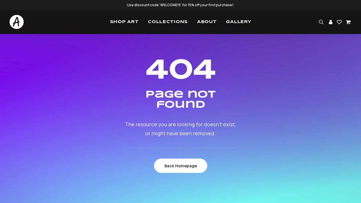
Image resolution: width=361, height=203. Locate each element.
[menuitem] (124, 22)
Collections (168, 22)
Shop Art (124, 22)
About (207, 22)
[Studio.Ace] (17, 22)
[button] (322, 22)
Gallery (238, 22)
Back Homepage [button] (180, 165)
